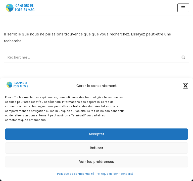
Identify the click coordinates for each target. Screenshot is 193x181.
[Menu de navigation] (183, 8)
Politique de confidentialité (75, 173)
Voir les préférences (96, 161)
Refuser (96, 148)
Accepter (96, 134)
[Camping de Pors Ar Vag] (20, 8)
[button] (185, 85)
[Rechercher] (91, 57)
